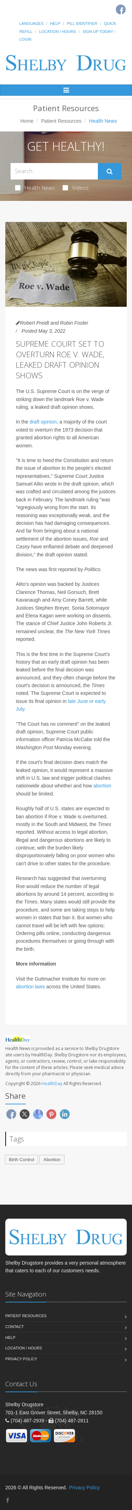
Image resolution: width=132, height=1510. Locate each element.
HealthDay (52, 1083)
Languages (31, 23)
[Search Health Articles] (54, 171)
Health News (35, 187)
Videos (76, 187)
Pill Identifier (82, 23)
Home (26, 121)
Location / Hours (57, 31)
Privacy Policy (21, 1359)
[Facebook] (7, 1500)
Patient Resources (61, 121)
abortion (102, 785)
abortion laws (30, 986)
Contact (14, 1327)
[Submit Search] (109, 171)
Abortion (51, 1159)
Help (55, 23)
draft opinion (43, 422)
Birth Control (21, 1159)
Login (25, 39)
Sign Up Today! (97, 31)
